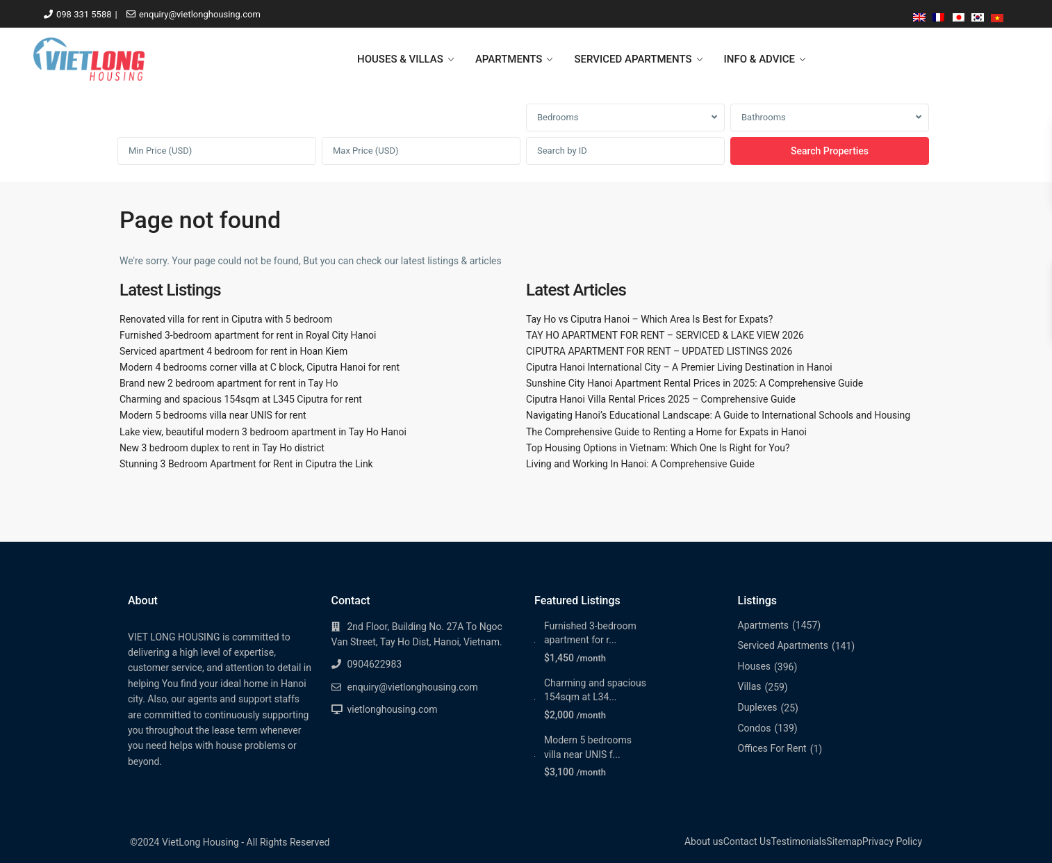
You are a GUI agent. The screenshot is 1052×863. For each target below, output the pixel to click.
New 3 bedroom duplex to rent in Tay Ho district (222, 447)
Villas (750, 686)
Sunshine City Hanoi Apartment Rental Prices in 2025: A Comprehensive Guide (694, 383)
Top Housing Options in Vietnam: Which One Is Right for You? (658, 447)
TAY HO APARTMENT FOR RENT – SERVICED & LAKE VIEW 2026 (665, 335)
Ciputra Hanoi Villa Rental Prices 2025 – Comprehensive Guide (661, 399)
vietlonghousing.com (392, 709)
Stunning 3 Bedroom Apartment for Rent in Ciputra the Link (246, 463)
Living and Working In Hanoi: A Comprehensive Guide (640, 463)
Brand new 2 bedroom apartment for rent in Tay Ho (229, 383)
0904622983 (374, 664)
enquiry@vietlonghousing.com (200, 14)
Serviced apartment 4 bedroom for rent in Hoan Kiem (233, 351)
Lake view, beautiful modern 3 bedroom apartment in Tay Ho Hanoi (263, 431)
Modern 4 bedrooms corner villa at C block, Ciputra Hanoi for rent (260, 367)
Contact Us (747, 841)
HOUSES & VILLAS (400, 59)
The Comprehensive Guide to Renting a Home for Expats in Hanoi (666, 431)
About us (703, 841)
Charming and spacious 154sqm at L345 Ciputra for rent (241, 399)
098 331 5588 (84, 14)
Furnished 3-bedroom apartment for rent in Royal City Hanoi (248, 335)
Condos (754, 728)
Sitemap (844, 841)
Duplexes (758, 707)
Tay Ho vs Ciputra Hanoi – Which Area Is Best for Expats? (649, 319)
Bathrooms (763, 117)
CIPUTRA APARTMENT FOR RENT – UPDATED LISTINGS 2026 (659, 351)
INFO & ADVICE (759, 59)
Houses (754, 666)
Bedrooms (558, 117)
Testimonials (798, 841)
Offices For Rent (772, 748)
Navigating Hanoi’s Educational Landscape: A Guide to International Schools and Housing (718, 415)
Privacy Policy (892, 841)
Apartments (763, 625)
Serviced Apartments (783, 645)
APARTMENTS (509, 59)
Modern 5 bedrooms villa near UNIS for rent (213, 415)
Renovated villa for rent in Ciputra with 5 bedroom (226, 319)
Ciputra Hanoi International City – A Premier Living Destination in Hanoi (679, 367)
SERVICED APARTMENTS (632, 59)
